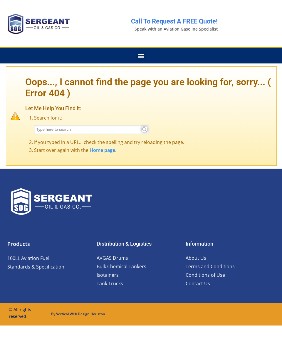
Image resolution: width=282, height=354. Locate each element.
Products (18, 243)
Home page (102, 150)
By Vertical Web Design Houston (78, 313)
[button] (141, 56)
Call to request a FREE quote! (174, 21)
